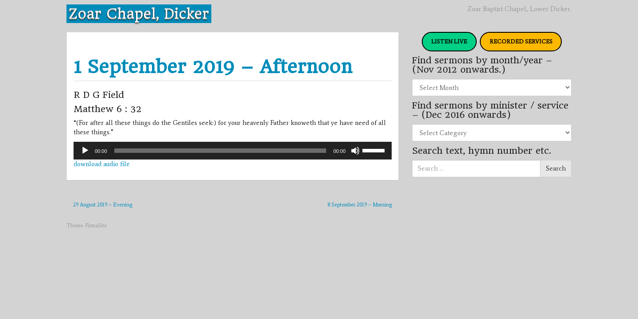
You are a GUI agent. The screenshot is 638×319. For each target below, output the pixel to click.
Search (556, 168)
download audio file (102, 164)
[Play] (85, 150)
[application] (233, 151)
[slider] (220, 150)
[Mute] (355, 150)
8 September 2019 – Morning (359, 205)
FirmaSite (96, 225)
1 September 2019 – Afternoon (213, 67)
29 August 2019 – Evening (102, 205)
